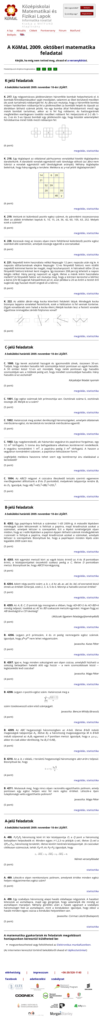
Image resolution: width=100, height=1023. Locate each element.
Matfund (75, 30)
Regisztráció (87, 14)
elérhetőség (12, 972)
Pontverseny (48, 30)
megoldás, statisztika (86, 150)
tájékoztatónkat (77, 950)
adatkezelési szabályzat (47, 979)
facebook (11, 979)
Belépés (87, 8)
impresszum (40, 972)
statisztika (93, 869)
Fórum (62, 30)
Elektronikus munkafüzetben (74, 944)
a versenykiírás (76, 60)
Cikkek (33, 30)
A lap (10, 30)
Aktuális (21, 30)
